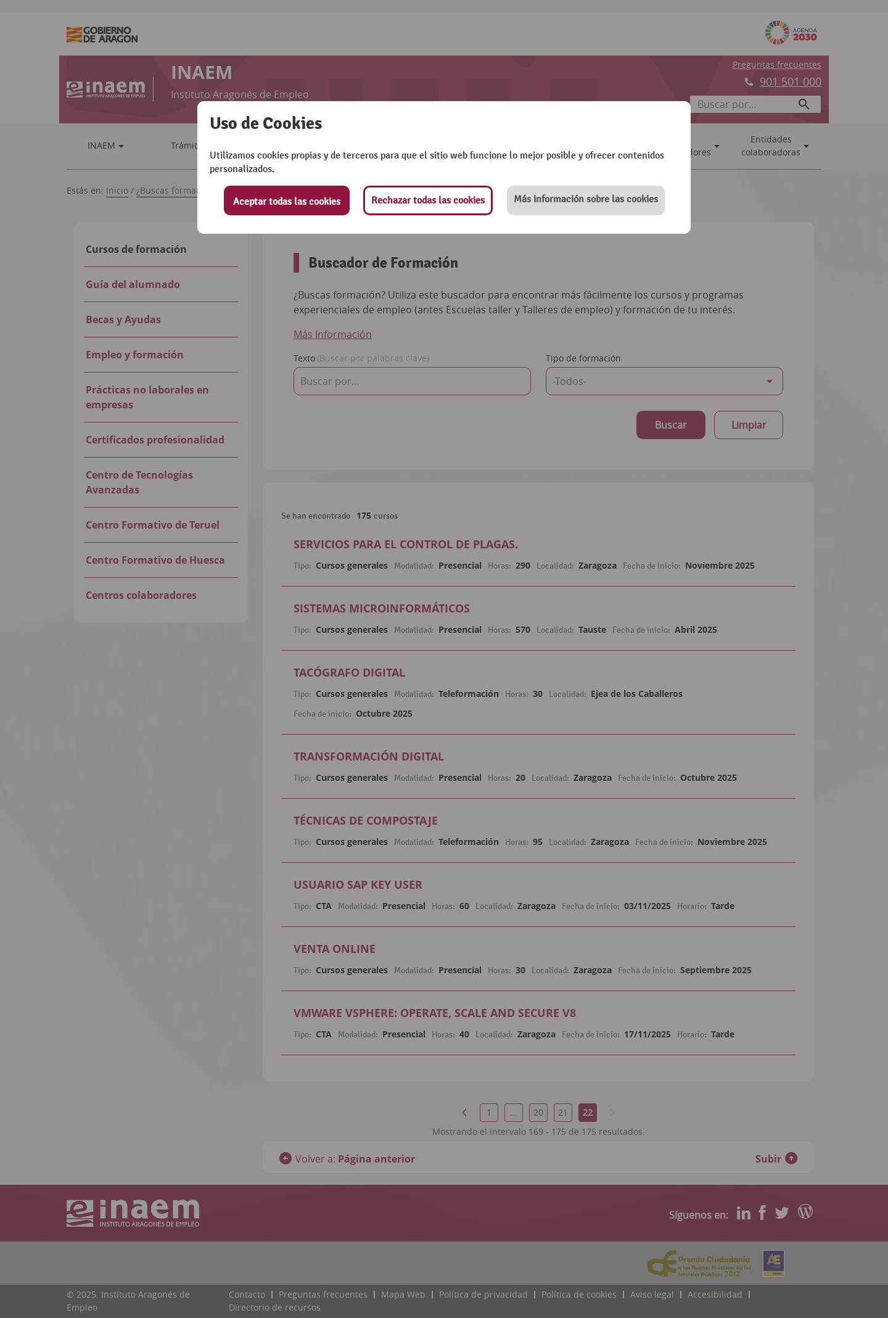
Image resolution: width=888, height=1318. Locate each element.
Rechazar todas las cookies (428, 200)
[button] (586, 200)
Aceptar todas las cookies (286, 202)
